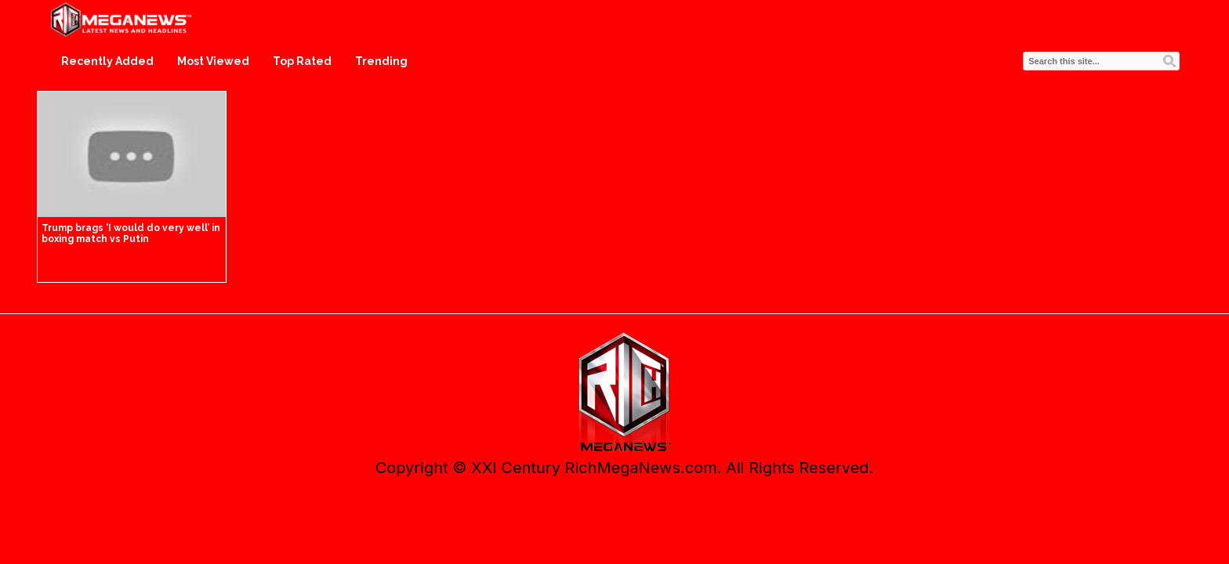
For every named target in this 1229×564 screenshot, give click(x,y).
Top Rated (302, 61)
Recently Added (107, 61)
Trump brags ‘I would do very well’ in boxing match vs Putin (131, 233)
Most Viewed (213, 61)
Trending (381, 61)
